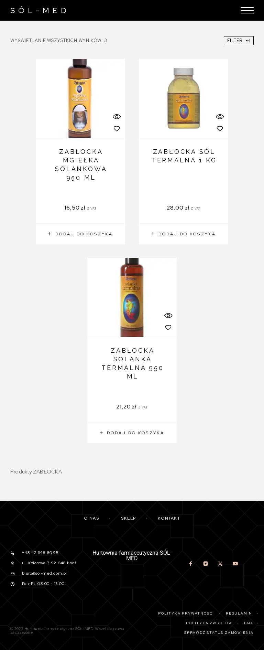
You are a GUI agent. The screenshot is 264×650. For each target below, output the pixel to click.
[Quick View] (116, 116)
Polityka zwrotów (209, 623)
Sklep (128, 518)
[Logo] (38, 10)
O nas (91, 518)
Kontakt (169, 518)
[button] (80, 234)
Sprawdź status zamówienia (219, 632)
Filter (238, 40)
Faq (248, 623)
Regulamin (239, 613)
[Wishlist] (116, 128)
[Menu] (247, 10)
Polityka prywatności (186, 613)
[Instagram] (205, 564)
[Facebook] (191, 564)
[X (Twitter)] (220, 564)
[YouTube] (235, 564)
